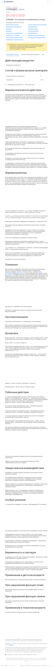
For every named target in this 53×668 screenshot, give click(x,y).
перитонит (10, 274)
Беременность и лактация (13, 35)
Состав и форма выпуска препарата (37, 24)
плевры (40, 272)
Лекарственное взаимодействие (14, 33)
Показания (9, 29)
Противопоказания (33, 29)
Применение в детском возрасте (36, 35)
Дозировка (9, 31)
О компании (6, 665)
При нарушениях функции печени (36, 37)
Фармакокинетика (32, 26)
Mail (2, 665)
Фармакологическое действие (14, 26)
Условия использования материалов (32, 665)
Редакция (22, 665)
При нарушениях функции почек (14, 37)
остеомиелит (8, 273)
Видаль (11, 645)
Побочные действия (33, 31)
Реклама (12, 665)
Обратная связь (44, 665)
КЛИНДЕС (15, 7)
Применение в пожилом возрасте (14, 39)
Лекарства (8, 7)
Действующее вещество (12, 24)
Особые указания (32, 33)
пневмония (19, 272)
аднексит (22, 273)
